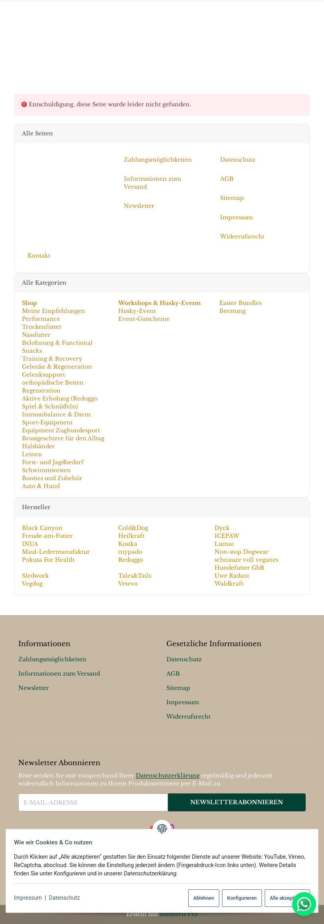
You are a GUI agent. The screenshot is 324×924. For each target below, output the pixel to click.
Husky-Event (137, 311)
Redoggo (130, 559)
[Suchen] (305, 40)
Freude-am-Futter (47, 535)
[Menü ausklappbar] (162, 40)
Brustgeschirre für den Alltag (63, 438)
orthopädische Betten (53, 382)
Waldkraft (229, 583)
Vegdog (32, 583)
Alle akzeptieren (284, 898)
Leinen (32, 454)
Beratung (232, 311)
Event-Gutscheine (144, 318)
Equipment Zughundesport (61, 430)
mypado (130, 551)
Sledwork (35, 575)
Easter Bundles (240, 303)
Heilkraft (131, 535)
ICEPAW (227, 535)
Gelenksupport (43, 374)
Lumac (224, 543)
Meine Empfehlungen (53, 311)
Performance (41, 318)
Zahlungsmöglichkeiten (52, 659)
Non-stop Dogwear (242, 551)
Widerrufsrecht (188, 717)
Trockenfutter (42, 326)
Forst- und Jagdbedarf (53, 462)
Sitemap (178, 688)
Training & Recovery (52, 358)
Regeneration (41, 390)
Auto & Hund (41, 486)
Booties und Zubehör (52, 478)
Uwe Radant (232, 575)
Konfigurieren (238, 898)
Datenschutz (67, 898)
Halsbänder (38, 446)
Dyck (222, 527)
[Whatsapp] (304, 904)
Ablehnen (200, 898)
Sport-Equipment (47, 422)
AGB (173, 674)
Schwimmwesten (46, 470)
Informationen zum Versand (59, 674)
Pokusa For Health (48, 559)
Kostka (127, 543)
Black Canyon (42, 527)
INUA (30, 543)
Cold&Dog (133, 527)
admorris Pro (179, 914)
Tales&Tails (134, 575)
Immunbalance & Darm (56, 414)
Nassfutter (36, 334)
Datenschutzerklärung (167, 775)
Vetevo (128, 583)
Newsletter (33, 688)
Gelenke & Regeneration (57, 366)
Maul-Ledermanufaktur (56, 551)
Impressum (31, 898)
